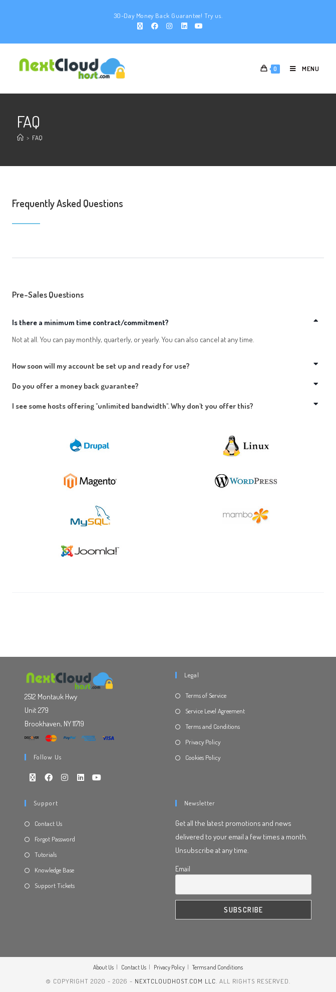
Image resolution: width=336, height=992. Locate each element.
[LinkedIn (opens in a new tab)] (184, 26)
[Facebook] (49, 777)
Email (182, 868)
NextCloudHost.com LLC (175, 981)
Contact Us (48, 823)
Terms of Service (205, 695)
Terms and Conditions (212, 726)
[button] (168, 323)
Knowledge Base (54, 870)
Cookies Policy (202, 757)
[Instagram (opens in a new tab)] (169, 26)
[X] (33, 777)
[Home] (20, 138)
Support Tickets (55, 885)
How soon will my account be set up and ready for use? (101, 366)
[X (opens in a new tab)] (140, 26)
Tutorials (46, 854)
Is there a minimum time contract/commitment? (90, 322)
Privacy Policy (202, 742)
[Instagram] (65, 777)
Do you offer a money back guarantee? (75, 386)
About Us (103, 967)
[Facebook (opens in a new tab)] (154, 26)
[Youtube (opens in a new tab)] (198, 26)
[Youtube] (97, 777)
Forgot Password (55, 839)
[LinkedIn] (81, 777)
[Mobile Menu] (300, 69)
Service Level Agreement (215, 711)
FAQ (37, 138)
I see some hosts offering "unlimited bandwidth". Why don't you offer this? (132, 406)
